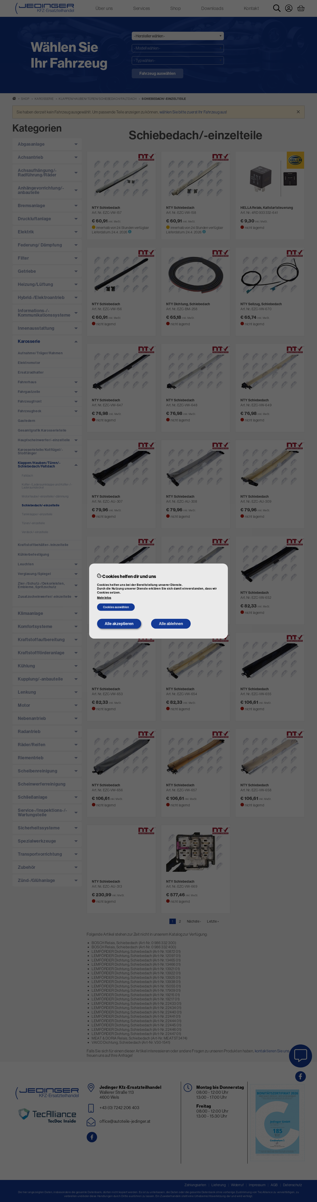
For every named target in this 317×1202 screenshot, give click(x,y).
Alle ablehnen (171, 623)
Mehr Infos (104, 597)
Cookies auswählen (116, 607)
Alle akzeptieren (119, 623)
